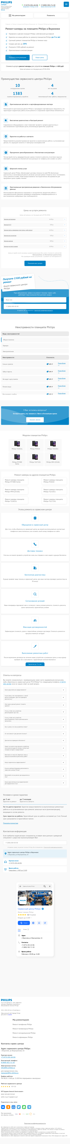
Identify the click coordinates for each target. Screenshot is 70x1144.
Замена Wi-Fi (7, 224)
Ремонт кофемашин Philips (23, 1043)
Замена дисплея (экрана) (11, 246)
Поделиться (3, 1113)
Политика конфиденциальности (35, 1129)
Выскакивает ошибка (10, 394)
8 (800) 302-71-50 (8, 1068)
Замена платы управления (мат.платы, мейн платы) (18, 230)
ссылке (10, 1020)
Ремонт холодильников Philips (24, 1039)
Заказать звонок (35, 420)
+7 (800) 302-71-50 (48, 5)
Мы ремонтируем (17, 15)
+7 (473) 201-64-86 (31, 5)
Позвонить (51, 15)
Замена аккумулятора (10, 235)
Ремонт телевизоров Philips (23, 1035)
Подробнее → (61, 364)
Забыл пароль (7, 372)
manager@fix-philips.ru (9, 1079)
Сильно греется (8, 364)
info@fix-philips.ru (8, 1074)
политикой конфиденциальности (43, 310)
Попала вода (7, 387)
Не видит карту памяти (10, 379)
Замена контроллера (9, 219)
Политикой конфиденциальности (53, 853)
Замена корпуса (8, 241)
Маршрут (24, 929)
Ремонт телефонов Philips (22, 1030)
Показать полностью (10, 829)
